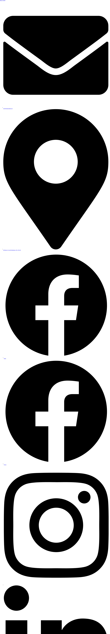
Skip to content (2, 0)
